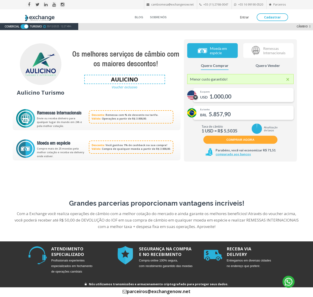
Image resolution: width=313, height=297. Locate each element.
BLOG (139, 17)
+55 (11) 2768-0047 (215, 4)
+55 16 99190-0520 (250, 4)
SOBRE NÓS (158, 17)
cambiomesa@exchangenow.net (172, 4)
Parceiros (277, 4)
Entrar (244, 17)
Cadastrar (272, 17)
